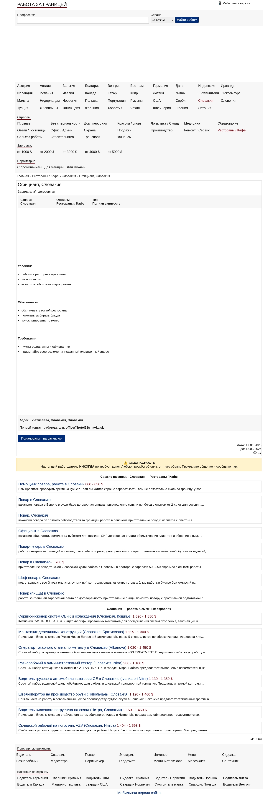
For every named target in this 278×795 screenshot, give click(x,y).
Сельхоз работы (29, 137)
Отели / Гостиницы (31, 130)
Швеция (182, 108)
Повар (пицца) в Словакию (41, 593)
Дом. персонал (95, 123)
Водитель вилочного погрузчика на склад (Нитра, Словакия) (70, 710)
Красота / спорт (129, 123)
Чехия (135, 108)
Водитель (23, 755)
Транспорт (92, 137)
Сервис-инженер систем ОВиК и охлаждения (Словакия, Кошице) (74, 616)
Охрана (90, 130)
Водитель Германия (32, 778)
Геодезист (127, 761)
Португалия (117, 100)
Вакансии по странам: (33, 772)
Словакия (205, 100)
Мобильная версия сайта (139, 793)
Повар (90, 755)
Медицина (192, 123)
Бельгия (68, 86)
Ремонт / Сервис (197, 130)
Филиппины (49, 108)
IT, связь (23, 123)
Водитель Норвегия (169, 778)
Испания (46, 93)
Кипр (134, 93)
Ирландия (228, 86)
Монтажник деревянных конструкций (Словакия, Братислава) (71, 632)
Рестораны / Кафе (232, 130)
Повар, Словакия (33, 515)
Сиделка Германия (134, 778)
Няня (192, 755)
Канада (90, 93)
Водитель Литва (235, 778)
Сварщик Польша (202, 784)
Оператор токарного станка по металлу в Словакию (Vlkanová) (72, 647)
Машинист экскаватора (170, 761)
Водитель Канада (30, 784)
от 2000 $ (47, 152)
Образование (228, 123)
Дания (180, 86)
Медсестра (59, 761)
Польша (91, 100)
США (157, 100)
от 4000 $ (92, 152)
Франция (92, 108)
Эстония (204, 108)
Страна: (156, 15)
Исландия (25, 93)
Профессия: (26, 15)
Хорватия (115, 108)
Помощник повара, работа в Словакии (51, 484)
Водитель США (97, 778)
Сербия (181, 100)
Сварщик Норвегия (135, 784)
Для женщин (53, 167)
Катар (112, 93)
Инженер (160, 755)
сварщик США (97, 784)
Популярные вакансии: (34, 748)
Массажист (196, 761)
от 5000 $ (115, 152)
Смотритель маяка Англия (170, 784)
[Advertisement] (139, 54)
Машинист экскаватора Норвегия (68, 784)
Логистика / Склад (165, 123)
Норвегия (69, 100)
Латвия (158, 93)
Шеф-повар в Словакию (39, 578)
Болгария (92, 86)
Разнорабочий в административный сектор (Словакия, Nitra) (70, 663)
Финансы (124, 137)
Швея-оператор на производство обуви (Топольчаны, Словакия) (73, 694)
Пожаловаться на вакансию (41, 438)
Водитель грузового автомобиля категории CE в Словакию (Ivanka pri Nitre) (83, 679)
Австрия (23, 86)
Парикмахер (94, 761)
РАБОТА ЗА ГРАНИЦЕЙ (42, 4)
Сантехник (230, 761)
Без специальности (65, 123)
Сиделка (229, 755)
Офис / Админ (62, 130)
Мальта (23, 100)
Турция (22, 108)
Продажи (124, 130)
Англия (45, 86)
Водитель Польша (203, 778)
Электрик (126, 755)
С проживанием (29, 167)
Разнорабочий (27, 761)
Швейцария (162, 108)
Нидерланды (50, 100)
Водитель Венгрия (237, 784)
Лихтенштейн (208, 93)
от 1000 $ (24, 152)
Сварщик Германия (66, 778)
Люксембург (230, 93)
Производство (161, 130)
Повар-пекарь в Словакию (41, 546)
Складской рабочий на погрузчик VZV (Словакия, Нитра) (67, 725)
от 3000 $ (69, 152)
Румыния (137, 100)
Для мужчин (76, 167)
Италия (68, 93)
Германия (160, 86)
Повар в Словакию (34, 500)
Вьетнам (137, 86)
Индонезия (206, 86)
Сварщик (58, 755)
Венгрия (114, 86)
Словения (228, 100)
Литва (180, 93)
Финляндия (71, 108)
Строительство (62, 137)
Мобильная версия (236, 3)
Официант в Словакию (38, 531)
